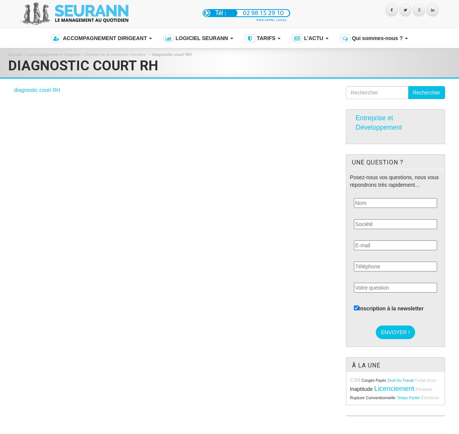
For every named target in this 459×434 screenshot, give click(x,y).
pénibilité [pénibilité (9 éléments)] (424, 389)
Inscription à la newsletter (389, 308)
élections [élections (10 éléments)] (430, 397)
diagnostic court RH (37, 90)
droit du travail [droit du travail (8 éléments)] (401, 380)
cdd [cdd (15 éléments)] (355, 380)
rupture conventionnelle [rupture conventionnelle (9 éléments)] (372, 397)
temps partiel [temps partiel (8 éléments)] (408, 398)
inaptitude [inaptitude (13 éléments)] (361, 389)
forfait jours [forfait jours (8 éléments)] (425, 380)
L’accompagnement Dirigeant (53, 54)
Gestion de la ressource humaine (116, 54)
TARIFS (263, 38)
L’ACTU (310, 38)
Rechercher (426, 93)
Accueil (15, 54)
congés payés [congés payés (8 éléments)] (373, 380)
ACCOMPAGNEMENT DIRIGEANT (101, 38)
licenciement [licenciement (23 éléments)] (394, 388)
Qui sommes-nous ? (374, 38)
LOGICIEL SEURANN (198, 38)
